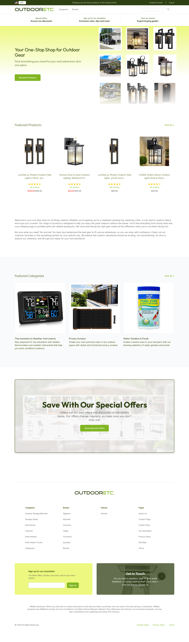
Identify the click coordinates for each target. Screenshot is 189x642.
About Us (143, 513)
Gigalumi (66, 513)
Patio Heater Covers (33, 542)
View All (169, 125)
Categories (63, 9)
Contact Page (144, 519)
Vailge (65, 531)
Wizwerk (66, 519)
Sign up (73, 585)
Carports (29, 531)
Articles (104, 513)
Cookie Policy (144, 525)
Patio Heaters (31, 536)
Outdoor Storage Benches (36, 513)
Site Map (142, 542)
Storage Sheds (31, 519)
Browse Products (27, 77)
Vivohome (67, 536)
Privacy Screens (77, 338)
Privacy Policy (145, 536)
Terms (141, 548)
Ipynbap (66, 542)
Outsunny (67, 525)
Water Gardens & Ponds (136, 338)
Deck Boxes (30, 525)
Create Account (156, 3)
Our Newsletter (145, 531)
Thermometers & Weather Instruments (35, 338)
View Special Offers (94, 428)
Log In (171, 3)
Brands (75, 9)
